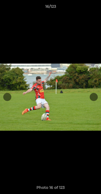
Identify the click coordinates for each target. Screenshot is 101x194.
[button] (94, 7)
